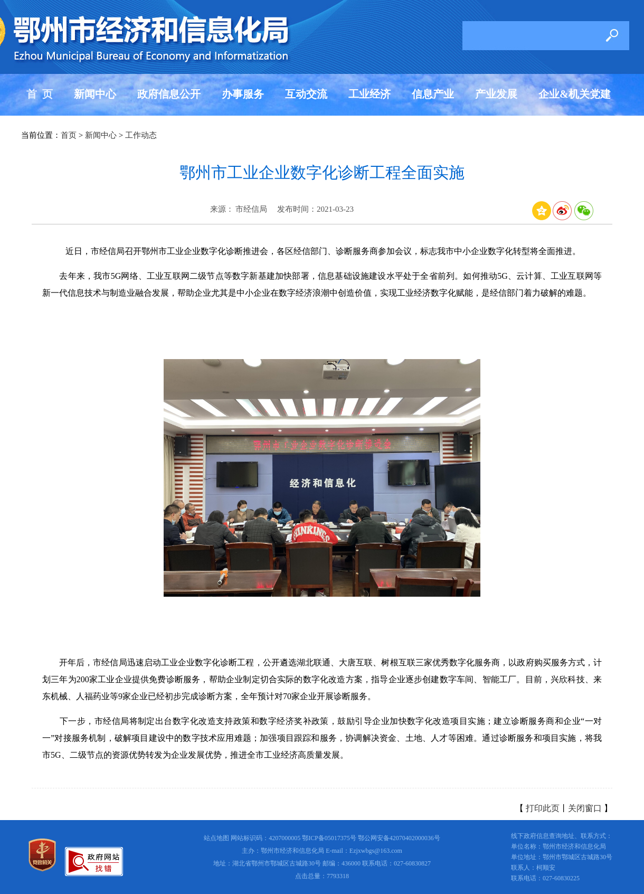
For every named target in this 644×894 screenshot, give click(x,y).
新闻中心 (95, 94)
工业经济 (369, 94)
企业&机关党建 (574, 94)
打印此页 (543, 808)
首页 (69, 135)
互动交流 (306, 94)
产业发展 (496, 94)
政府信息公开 (169, 94)
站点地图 (216, 838)
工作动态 (141, 135)
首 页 (39, 94)
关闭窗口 (585, 808)
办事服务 (243, 94)
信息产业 (433, 94)
